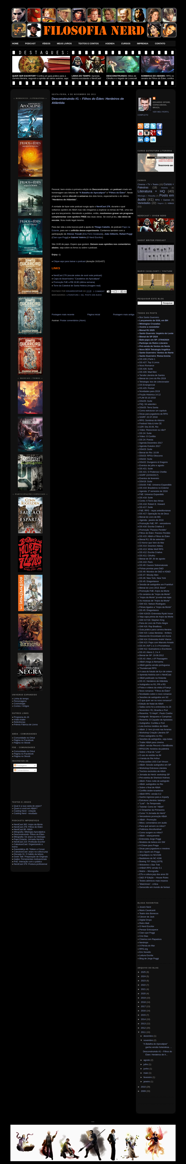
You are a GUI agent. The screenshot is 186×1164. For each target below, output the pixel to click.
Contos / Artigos (21, 706)
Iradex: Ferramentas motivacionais (30, 859)
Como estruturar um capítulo (153, 410)
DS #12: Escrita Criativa (150, 552)
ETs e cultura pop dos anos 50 (153, 874)
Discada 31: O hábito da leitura (28, 854)
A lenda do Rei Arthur (149, 758)
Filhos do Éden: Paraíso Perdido (154, 533)
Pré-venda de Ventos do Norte (154, 346)
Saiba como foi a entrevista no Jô (155, 707)
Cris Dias (143, 936)
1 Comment (99, 291)
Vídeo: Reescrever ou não (151, 430)
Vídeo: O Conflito (147, 436)
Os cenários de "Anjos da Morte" (154, 594)
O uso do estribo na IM (150, 755)
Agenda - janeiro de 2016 (151, 520)
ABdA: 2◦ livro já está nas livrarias (155, 729)
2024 (143, 976)
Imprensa (142, 43)
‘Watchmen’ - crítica (148, 884)
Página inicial (93, 314)
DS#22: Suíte (145, 459)
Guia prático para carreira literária (155, 629)
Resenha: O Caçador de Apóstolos (155, 719)
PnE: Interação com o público (28, 861)
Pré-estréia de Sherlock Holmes (154, 777)
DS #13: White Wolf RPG (151, 549)
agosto (147, 1060)
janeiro (147, 1081)
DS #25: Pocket (146, 388)
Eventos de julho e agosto (151, 465)
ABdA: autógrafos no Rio (151, 784)
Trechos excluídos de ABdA (152, 771)
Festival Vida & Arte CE (150, 423)
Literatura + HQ (75, 295)
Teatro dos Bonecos (148, 913)
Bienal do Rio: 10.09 (149, 452)
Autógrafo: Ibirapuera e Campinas (155, 716)
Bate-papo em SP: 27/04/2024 (154, 340)
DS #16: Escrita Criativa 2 (151, 526)
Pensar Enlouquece (148, 929)
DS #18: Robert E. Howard (152, 504)
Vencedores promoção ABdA (153, 816)
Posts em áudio (93, 295)
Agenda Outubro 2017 (149, 446)
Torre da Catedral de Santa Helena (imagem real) (77, 285)
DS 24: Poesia (146, 439)
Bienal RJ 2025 (147, 330)
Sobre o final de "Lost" (150, 752)
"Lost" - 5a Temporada (150, 803)
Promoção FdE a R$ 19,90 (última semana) (74, 282)
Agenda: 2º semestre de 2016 (153, 491)
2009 (143, 1091)
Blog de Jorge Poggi (149, 958)
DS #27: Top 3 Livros (149, 362)
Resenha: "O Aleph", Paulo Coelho (155, 713)
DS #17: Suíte (146, 507)
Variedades (144, 203)
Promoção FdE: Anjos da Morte (154, 591)
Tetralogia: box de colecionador (154, 381)
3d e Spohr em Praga (149, 852)
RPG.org (143, 949)
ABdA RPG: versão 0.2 (150, 794)
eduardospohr (74, 291)
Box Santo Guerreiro (149, 317)
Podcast (30, 43)
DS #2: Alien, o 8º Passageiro (153, 658)
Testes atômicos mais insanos (153, 880)
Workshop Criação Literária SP (154, 732)
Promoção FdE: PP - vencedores (155, 523)
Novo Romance (146, 365)
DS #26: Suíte (146, 369)
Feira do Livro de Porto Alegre (153, 623)
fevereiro (148, 1077)
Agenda (109, 43)
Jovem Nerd (145, 907)
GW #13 (156, 642)
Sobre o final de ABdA (149, 787)
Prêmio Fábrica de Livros (26, 724)
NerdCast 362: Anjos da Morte (28, 824)
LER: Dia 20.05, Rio (148, 427)
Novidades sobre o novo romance (155, 694)
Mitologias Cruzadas (149, 323)
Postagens (20, 765)
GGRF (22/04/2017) (148, 475)
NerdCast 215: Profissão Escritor (29, 842)
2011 (143, 1032)
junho (146, 1068)
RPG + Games (162, 200)
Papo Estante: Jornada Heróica (29, 839)
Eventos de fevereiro (149, 478)
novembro (149, 1040)
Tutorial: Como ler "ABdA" (151, 807)
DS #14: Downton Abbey (151, 546)
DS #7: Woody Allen (148, 575)
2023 (143, 980)
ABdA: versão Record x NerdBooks (156, 745)
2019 (143, 998)
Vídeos (46, 43)
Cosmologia (19, 703)
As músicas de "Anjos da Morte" (154, 600)
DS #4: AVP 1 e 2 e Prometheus (154, 646)
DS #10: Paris (146, 562)
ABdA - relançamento (149, 835)
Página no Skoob (22, 742)
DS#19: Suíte (145, 481)
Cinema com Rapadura (150, 939)
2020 (143, 993)
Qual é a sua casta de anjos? (28, 806)
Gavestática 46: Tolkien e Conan (29, 849)
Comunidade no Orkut (24, 737)
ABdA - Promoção (147, 819)
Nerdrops (143, 942)
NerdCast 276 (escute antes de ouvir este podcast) (78, 275)
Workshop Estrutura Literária (153, 768)
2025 (143, 972)
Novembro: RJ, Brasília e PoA (153, 710)
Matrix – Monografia (148, 871)
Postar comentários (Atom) (73, 320)
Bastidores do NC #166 (150, 858)
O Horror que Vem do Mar (151, 542)
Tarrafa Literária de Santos (152, 375)
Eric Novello (145, 952)
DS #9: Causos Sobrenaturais (153, 565)
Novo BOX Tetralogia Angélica (154, 349)
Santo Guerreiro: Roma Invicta (154, 356)
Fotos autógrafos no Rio (150, 736)
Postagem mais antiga (123, 314)
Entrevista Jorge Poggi (150, 839)
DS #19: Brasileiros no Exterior (154, 488)
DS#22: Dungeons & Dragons (153, 462)
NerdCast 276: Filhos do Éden (28, 827)
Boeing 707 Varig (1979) (151, 861)
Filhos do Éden (117, 192)
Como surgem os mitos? (151, 832)
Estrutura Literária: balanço (152, 800)
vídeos (171, 203)
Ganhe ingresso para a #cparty (154, 797)
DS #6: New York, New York (152, 578)
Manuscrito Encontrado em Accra (155, 636)
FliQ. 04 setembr (147, 404)
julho (146, 1064)
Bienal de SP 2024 (148, 336)
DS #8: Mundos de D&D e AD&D (155, 571)
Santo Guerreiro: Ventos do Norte (156, 352)
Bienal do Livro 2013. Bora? (152, 588)
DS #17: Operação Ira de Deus (154, 513)
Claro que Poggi (60, 237)
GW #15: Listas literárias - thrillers (155, 633)
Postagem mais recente (63, 314)
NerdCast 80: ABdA (23, 829)
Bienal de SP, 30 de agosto (152, 558)
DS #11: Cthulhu (147, 555)
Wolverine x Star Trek (149, 864)
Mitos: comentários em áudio (153, 823)
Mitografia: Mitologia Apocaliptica (29, 832)
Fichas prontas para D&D (151, 568)
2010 (143, 1087)
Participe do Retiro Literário (153, 343)
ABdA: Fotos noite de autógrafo (154, 781)
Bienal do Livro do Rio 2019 (152, 378)
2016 (143, 1010)
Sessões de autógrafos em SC (153, 697)
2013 (143, 1023)
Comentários (21, 770)
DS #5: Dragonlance (149, 581)
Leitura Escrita (146, 955)
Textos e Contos (88, 43)
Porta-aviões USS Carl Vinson (153, 761)
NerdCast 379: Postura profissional (30, 864)
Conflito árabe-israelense (151, 790)
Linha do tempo (21, 698)
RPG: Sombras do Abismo (152, 420)
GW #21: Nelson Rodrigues (152, 604)
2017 (143, 1006)
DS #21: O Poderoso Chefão (153, 472)
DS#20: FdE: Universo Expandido (155, 485)
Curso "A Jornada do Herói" (152, 813)
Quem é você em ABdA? (25, 808)
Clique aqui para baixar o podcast (70, 261)
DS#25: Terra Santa (148, 407)
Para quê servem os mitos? (152, 826)
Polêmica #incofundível (150, 829)
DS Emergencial (147, 385)
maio (146, 1073)
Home (15, 43)
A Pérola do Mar (147, 945)
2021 (143, 989)
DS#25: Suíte (145, 401)
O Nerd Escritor (94, 237)
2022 (143, 985)
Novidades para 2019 (149, 391)
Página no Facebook (24, 740)
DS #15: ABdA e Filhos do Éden (154, 536)
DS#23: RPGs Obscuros (151, 455)
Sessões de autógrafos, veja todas (155, 739)
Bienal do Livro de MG (150, 517)
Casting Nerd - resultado (25, 813)
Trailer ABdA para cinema (151, 742)
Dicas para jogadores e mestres (154, 848)
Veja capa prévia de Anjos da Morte (156, 616)
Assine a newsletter (149, 327)
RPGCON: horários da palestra (154, 749)
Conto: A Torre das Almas (151, 501)
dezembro (149, 1036)
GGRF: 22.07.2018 (148, 417)
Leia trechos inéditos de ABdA (153, 726)
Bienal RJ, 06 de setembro (152, 539)
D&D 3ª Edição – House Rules (153, 877)
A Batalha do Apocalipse (92, 192)
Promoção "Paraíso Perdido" (153, 530)
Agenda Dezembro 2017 (151, 443)
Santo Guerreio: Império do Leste (156, 333)
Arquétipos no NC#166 (150, 855)
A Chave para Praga (149, 845)
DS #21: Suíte (146, 468)
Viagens (160, 203)
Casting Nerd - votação (25, 811)
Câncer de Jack (146, 916)
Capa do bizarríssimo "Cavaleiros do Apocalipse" (77, 278)
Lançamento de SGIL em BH (153, 320)
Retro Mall (144, 923)
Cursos (125, 43)
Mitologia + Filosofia (146, 196)
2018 (143, 1002)
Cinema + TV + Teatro (148, 184)
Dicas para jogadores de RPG (153, 414)
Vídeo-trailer (20, 719)
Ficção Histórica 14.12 (150, 394)
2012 (143, 1028)
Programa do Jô (21, 717)
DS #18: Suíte (146, 497)
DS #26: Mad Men (148, 372)
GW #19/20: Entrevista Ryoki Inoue (156, 613)
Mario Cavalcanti (147, 910)
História (164, 188)
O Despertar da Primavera (152, 810)
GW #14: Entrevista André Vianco (155, 639)
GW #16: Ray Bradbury (150, 626)
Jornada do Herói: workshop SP (154, 774)
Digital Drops (145, 920)
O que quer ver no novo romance (155, 700)
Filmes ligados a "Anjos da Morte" (155, 607)
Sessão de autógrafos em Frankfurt (156, 584)
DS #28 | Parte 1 (147, 359)
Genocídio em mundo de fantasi (154, 887)
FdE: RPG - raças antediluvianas (155, 510)
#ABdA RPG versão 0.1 (150, 868)
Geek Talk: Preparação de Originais (31, 856)
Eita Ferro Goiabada (92, 234)
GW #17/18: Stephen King (151, 620)
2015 (143, 1015)
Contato (160, 43)
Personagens (20, 701)
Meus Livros (64, 43)
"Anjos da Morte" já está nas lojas (155, 597)
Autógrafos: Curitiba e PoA (152, 723)
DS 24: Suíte (145, 433)
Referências (19, 722)
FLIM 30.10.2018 (147, 397)
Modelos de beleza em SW (152, 842)
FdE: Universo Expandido (151, 494)
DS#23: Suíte (145, 449)
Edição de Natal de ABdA (151, 703)
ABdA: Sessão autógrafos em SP (155, 765)
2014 (143, 1019)
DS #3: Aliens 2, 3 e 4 (149, 652)
